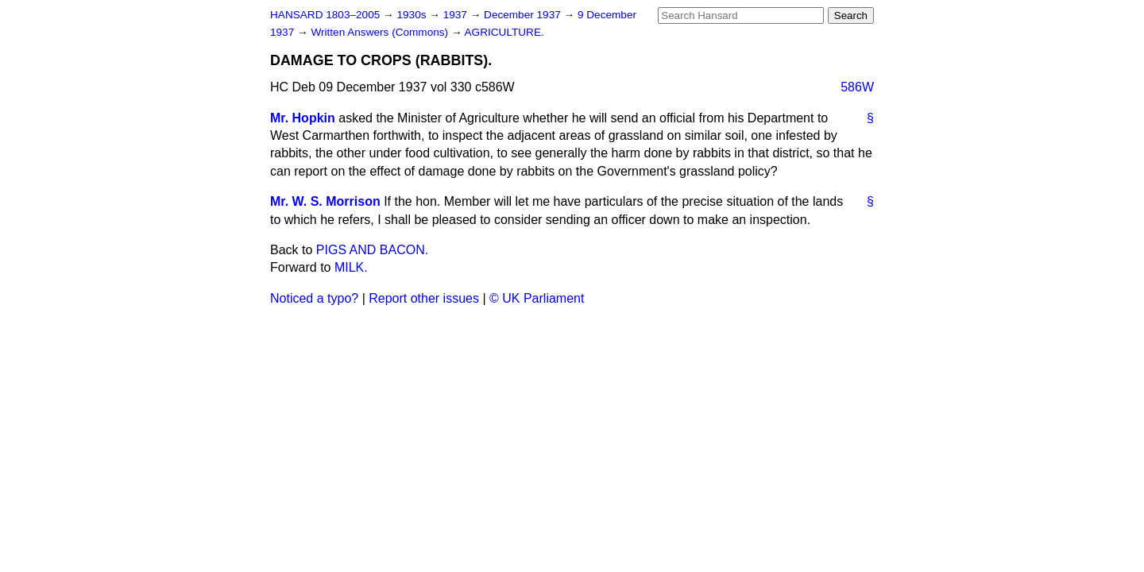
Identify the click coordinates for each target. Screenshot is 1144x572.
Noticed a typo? (314, 298)
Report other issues (424, 298)
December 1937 (524, 15)
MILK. (351, 267)
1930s (412, 15)
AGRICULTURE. (504, 32)
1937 (456, 15)
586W (857, 87)
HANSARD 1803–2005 (325, 15)
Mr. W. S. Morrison (325, 201)
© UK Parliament (536, 298)
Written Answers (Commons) (381, 32)
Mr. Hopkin (302, 118)
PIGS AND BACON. (372, 250)
